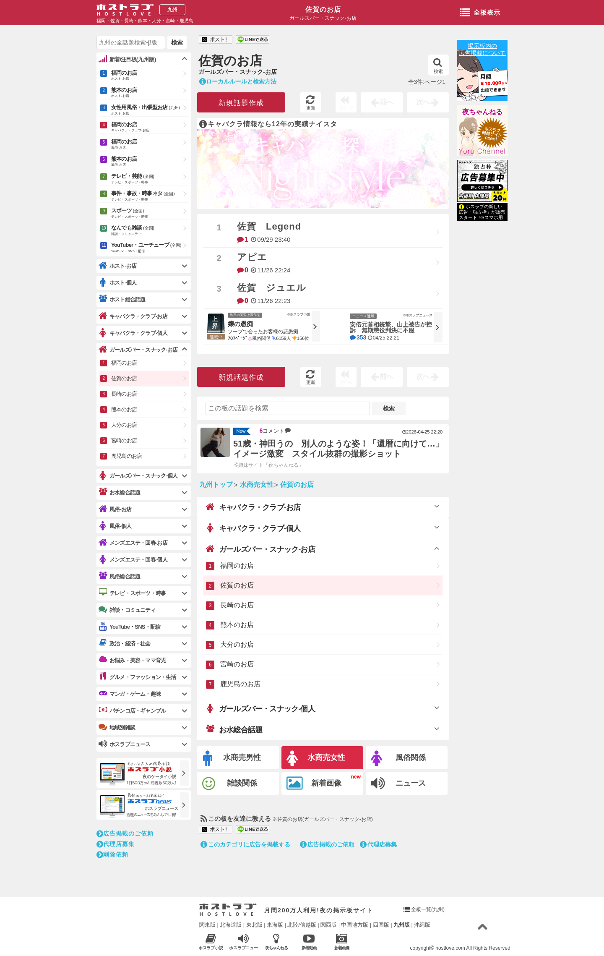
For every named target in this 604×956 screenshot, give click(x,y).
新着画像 (313, 783)
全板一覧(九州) (428, 909)
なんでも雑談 (150, 231)
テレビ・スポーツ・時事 (132, 593)
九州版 (401, 925)
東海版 (275, 925)
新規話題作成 (241, 103)
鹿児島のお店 (240, 683)
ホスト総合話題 (122, 299)
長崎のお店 (237, 605)
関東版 (207, 925)
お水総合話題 (234, 729)
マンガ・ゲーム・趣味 (130, 693)
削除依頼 (112, 854)
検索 (438, 66)
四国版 (381, 925)
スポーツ (150, 213)
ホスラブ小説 (210, 941)
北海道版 (231, 925)
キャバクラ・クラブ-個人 (253, 528)
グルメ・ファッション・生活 (137, 677)
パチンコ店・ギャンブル (132, 710)
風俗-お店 (115, 509)
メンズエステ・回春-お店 (133, 542)
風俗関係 (398, 758)
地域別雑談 (117, 727)
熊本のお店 (237, 624)
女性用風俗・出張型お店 (150, 110)
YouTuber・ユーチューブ (150, 248)
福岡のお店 (237, 565)
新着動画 (309, 941)
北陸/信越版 (301, 925)
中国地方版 (354, 925)
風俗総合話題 (119, 576)
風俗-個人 (115, 526)
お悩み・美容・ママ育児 (132, 660)
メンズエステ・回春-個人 (133, 559)
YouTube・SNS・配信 (129, 626)
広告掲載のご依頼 (327, 844)
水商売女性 (315, 758)
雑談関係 (229, 783)
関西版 (328, 925)
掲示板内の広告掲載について (482, 49)
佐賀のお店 (323, 9)
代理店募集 (378, 844)
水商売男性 (232, 758)
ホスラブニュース (243, 942)
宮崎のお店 (237, 664)
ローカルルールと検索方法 (237, 81)
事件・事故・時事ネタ (150, 196)
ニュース (398, 783)
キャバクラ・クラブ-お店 (253, 507)
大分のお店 (237, 644)
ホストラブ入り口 (228, 910)
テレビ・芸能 (150, 179)
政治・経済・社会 (125, 643)
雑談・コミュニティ (127, 609)
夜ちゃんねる (482, 111)
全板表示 (480, 13)
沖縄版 (422, 925)
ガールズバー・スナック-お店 (260, 549)
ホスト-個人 (118, 282)
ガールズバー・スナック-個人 (260, 708)
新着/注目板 (127, 59)
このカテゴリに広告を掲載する (245, 844)
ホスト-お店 (118, 265)
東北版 (254, 925)
